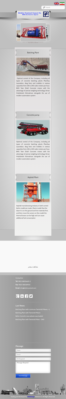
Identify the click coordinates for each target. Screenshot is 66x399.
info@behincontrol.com (28, 288)
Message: (20, 346)
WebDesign (31, 397)
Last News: (20, 305)
